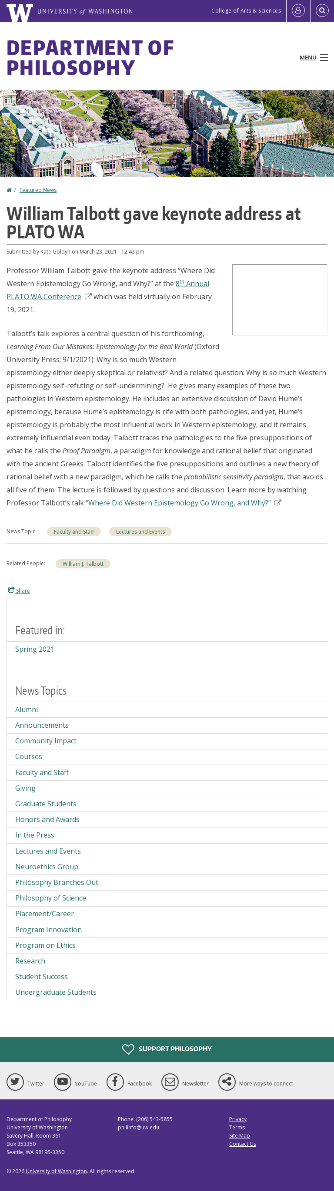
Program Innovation (48, 929)
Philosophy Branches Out (56, 882)
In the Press (34, 835)
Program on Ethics (45, 945)
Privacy (238, 1119)
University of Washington (56, 1171)
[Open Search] (322, 11)
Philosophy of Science (50, 898)
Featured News (38, 190)
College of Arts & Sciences (246, 10)
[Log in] (298, 11)
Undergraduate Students (56, 992)
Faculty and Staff (74, 531)
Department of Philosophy (90, 57)
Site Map (239, 1135)
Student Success (41, 976)
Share (19, 590)
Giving (25, 788)
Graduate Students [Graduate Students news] (46, 803)
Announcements (42, 725)
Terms (237, 1127)
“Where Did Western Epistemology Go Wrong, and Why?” (183, 503)
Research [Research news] (30, 961)
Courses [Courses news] (28, 756)
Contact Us (242, 1144)
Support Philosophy (167, 1049)
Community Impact (46, 741)
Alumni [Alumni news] (26, 709)
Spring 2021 (34, 649)
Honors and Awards (47, 819)
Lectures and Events (140, 531)
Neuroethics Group (46, 866)
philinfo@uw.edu (138, 1127)
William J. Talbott (83, 563)
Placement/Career (44, 913)
